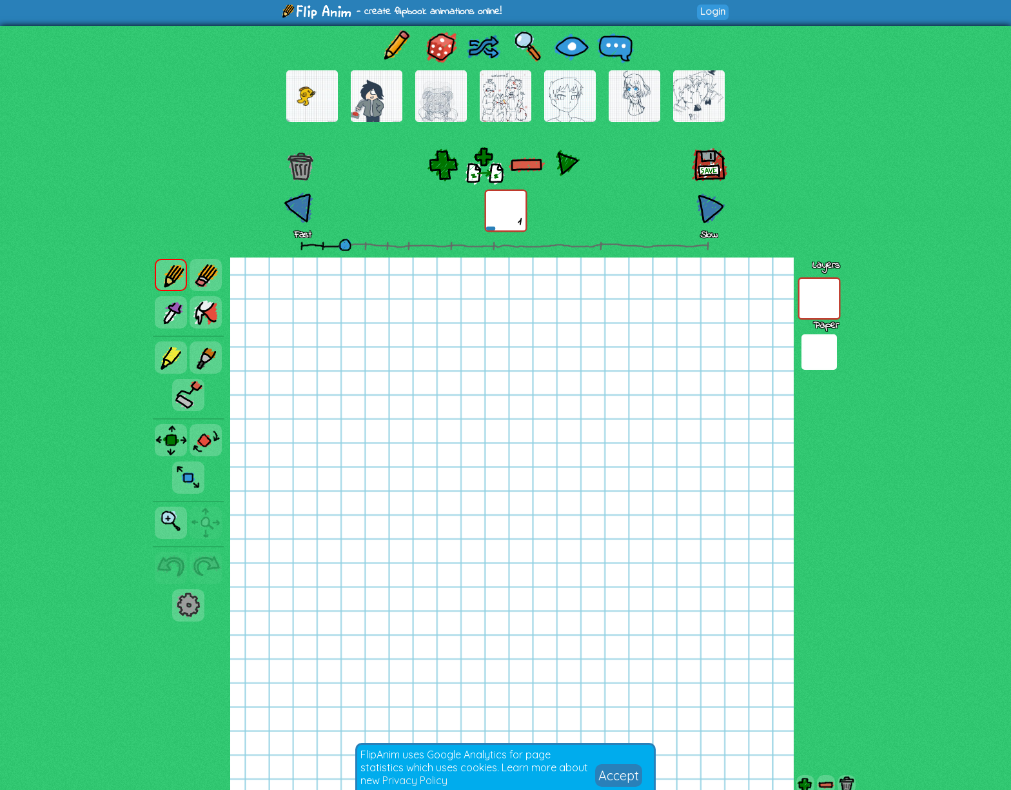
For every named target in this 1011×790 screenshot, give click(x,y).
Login (712, 11)
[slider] (345, 244)
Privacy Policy (414, 780)
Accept (618, 775)
